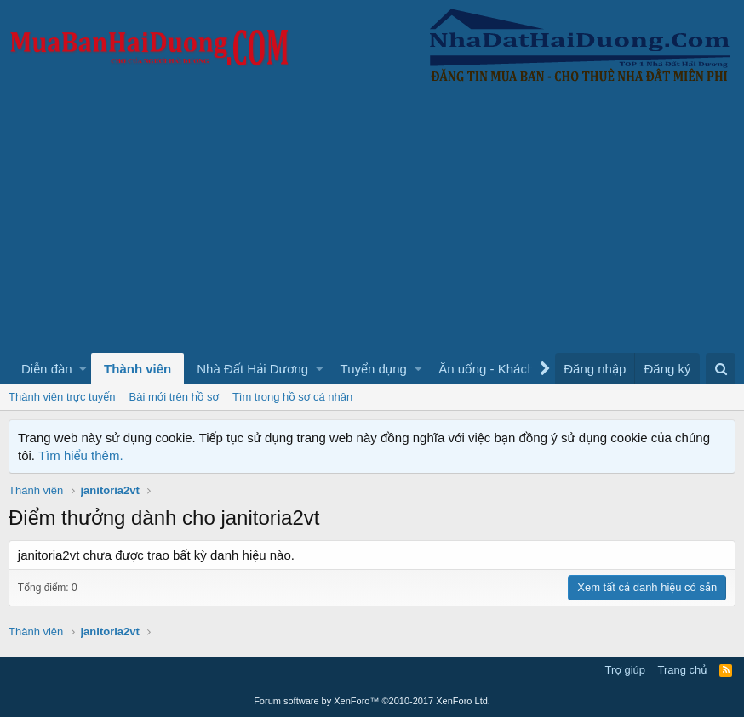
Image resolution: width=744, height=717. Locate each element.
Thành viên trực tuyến (62, 396)
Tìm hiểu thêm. (80, 455)
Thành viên (137, 368)
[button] (83, 368)
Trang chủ (682, 669)
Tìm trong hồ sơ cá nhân (292, 396)
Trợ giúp (625, 669)
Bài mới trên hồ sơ (174, 396)
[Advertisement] (372, 225)
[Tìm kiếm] (720, 368)
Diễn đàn (46, 368)
